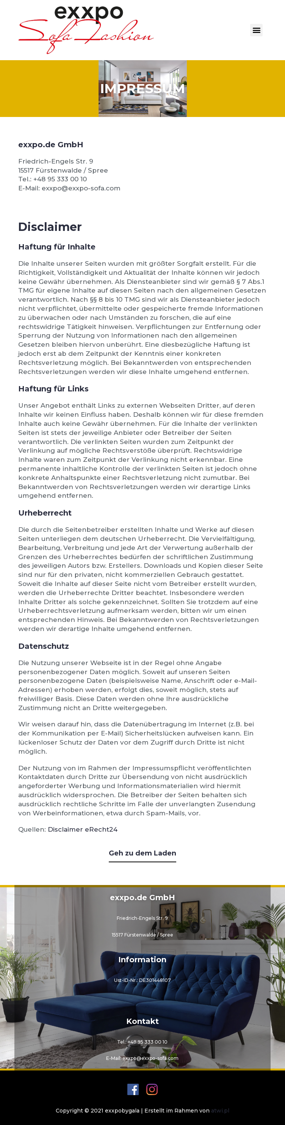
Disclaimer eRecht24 (82, 829)
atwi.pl (220, 1110)
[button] (256, 30)
